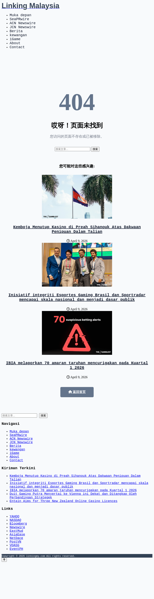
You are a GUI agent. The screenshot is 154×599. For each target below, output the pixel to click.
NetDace (16, 571)
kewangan (18, 39)
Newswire (17, 558)
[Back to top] (4, 595)
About (15, 49)
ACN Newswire (23, 25)
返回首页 (77, 404)
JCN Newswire (23, 30)
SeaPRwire (19, 20)
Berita (16, 34)
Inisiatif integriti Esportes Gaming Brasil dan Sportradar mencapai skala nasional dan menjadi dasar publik (77, 307)
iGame (15, 44)
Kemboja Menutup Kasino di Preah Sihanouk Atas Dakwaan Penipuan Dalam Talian (77, 237)
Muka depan (20, 15)
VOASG (14, 580)
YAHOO (14, 544)
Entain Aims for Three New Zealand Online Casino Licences (64, 528)
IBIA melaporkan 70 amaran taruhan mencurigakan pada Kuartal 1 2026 (77, 376)
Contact (17, 54)
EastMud (16, 562)
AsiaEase (17, 566)
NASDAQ (15, 549)
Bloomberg (18, 553)
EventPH (16, 584)
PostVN (15, 575)
